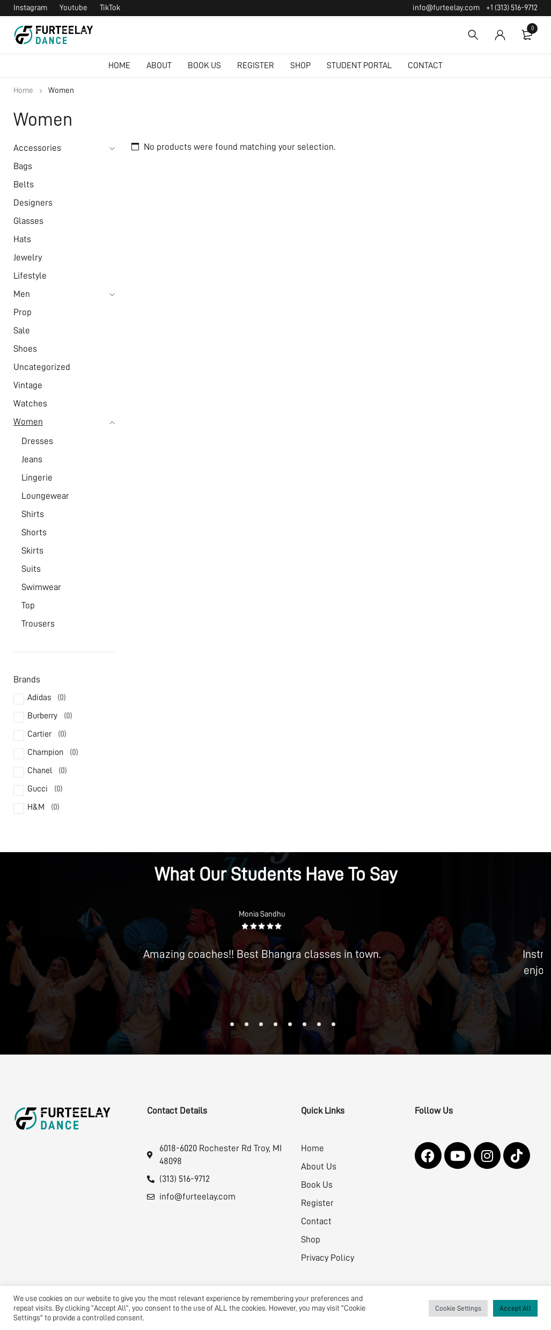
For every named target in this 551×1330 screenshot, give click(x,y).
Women (28, 421)
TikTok (110, 8)
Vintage (27, 385)
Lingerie (37, 477)
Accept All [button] (515, 1308)
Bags (22, 166)
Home (23, 90)
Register (317, 1203)
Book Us (317, 1184)
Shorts (34, 532)
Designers (33, 202)
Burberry (49, 715)
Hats (22, 239)
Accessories (37, 147)
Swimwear (41, 587)
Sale (21, 330)
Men (21, 294)
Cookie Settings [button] (458, 1308)
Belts (23, 184)
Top (28, 605)
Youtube (73, 8)
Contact (316, 1221)
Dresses (37, 441)
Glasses (28, 221)
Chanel (47, 770)
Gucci (44, 788)
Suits (31, 568)
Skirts (32, 550)
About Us (318, 1166)
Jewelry (27, 257)
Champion (52, 752)
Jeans (31, 459)
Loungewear (45, 495)
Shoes (25, 348)
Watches (30, 403)
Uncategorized (41, 367)
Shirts (32, 514)
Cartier (46, 734)
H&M (43, 807)
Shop (310, 1239)
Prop (22, 312)
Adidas (46, 697)
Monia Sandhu (262, 914)
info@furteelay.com (446, 8)
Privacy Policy (327, 1257)
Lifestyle (30, 275)
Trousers (38, 623)
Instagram (30, 8)
